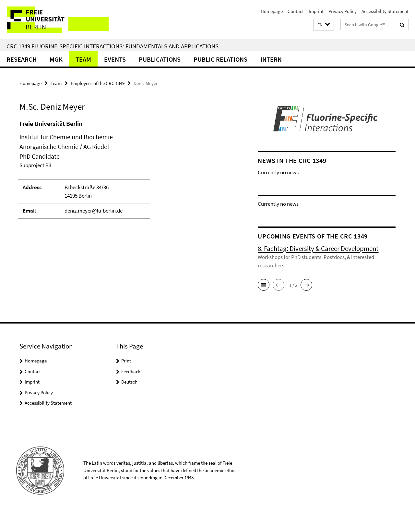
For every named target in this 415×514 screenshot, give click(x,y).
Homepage (272, 11)
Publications (160, 59)
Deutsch (129, 382)
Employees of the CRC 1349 (97, 83)
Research (21, 59)
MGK (56, 59)
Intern (271, 59)
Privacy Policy (342, 11)
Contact (296, 11)
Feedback (130, 371)
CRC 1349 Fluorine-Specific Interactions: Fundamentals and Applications (112, 46)
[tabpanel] (127, 172)
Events (115, 59)
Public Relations (220, 59)
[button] (323, 25)
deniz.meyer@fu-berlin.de (94, 210)
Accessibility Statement (385, 11)
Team (83, 59)
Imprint (316, 11)
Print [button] (126, 361)
